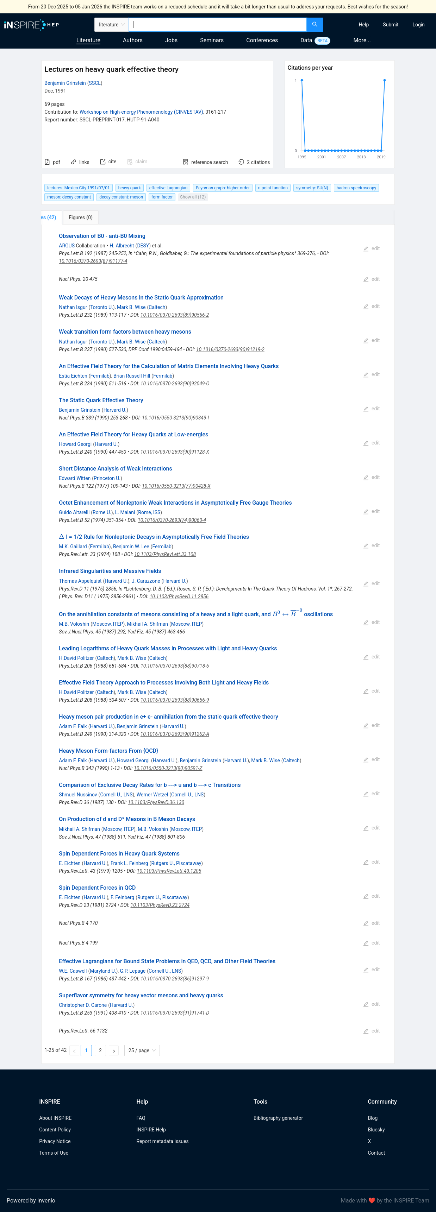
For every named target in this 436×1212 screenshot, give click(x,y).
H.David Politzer (76, 658)
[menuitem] (364, 24)
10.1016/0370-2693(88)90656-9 (175, 700)
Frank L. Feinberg (129, 863)
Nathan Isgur (73, 307)
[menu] (380, 24)
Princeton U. (107, 478)
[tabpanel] (217, 644)
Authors (133, 40)
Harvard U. (115, 410)
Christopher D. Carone (83, 1005)
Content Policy (55, 1129)
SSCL (95, 83)
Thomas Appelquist (80, 581)
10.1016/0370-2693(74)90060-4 (172, 520)
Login (418, 24)
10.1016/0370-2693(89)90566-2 (175, 315)
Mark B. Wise (131, 307)
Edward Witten (75, 478)
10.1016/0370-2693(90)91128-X (175, 452)
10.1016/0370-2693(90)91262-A (175, 734)
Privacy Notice (54, 1141)
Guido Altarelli (74, 512)
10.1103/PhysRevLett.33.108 (165, 554)
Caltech (157, 307)
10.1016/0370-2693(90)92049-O (175, 383)
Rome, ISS (149, 512)
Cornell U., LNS (116, 794)
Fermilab (100, 376)
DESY (143, 245)
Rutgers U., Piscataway (176, 863)
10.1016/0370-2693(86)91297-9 (175, 978)
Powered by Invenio (31, 1200)
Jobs (171, 40)
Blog (373, 1118)
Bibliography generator (278, 1118)
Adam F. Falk (73, 726)
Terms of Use (53, 1153)
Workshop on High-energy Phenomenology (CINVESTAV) (141, 112)
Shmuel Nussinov (78, 794)
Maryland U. (103, 971)
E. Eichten (69, 863)
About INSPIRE (55, 1118)
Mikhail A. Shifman (147, 624)
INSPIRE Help (151, 1129)
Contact (376, 1153)
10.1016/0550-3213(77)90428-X (176, 486)
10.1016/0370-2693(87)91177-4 (93, 261)
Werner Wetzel (152, 794)
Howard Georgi (75, 444)
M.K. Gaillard (73, 546)
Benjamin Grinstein (65, 83)
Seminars (212, 40)
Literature (88, 40)
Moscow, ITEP (107, 624)
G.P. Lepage (133, 971)
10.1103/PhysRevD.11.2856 (179, 596)
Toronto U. (101, 307)
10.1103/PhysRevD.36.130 (156, 802)
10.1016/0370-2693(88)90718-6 (175, 666)
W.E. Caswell (73, 971)
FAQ (140, 1118)
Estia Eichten (73, 376)
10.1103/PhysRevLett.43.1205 (169, 871)
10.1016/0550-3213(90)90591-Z (168, 768)
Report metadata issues (162, 1141)
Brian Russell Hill (131, 376)
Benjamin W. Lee (131, 546)
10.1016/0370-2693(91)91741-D (175, 1013)
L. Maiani (125, 512)
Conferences (262, 40)
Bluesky (376, 1129)
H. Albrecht (122, 245)
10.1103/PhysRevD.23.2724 (160, 905)
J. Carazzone (146, 581)
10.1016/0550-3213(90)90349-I (175, 418)
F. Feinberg (122, 897)
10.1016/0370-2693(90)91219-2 (230, 349)
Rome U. (102, 512)
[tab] (64, 217)
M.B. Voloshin (74, 624)
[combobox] (217, 25)
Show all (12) (193, 197)
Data (306, 40)
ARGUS (67, 245)
